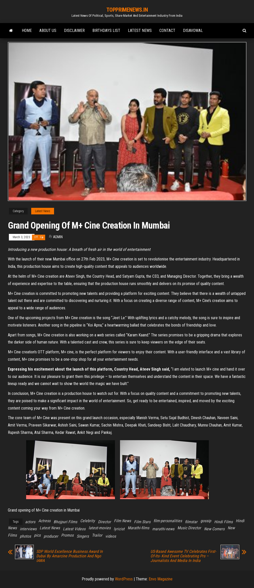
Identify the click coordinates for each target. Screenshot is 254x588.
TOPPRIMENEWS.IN (127, 10)
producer (51, 536)
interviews (28, 528)
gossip (205, 520)
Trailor (97, 535)
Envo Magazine (161, 579)
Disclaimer (74, 30)
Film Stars (142, 521)
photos (25, 536)
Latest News (140, 30)
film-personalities (168, 520)
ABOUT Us (47, 30)
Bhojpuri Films (65, 521)
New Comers (214, 528)
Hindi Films (223, 521)
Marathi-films (138, 527)
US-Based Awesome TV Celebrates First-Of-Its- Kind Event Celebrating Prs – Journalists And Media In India (183, 556)
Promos (67, 535)
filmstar (191, 521)
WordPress (124, 579)
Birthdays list (106, 30)
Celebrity (87, 520)
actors (30, 521)
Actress (44, 520)
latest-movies (100, 527)
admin (58, 237)
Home (27, 30)
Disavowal (193, 30)
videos (110, 536)
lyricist (119, 528)
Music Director (189, 527)
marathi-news (163, 528)
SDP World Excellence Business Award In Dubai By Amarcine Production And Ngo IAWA (69, 556)
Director (104, 521)
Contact (167, 30)
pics (37, 535)
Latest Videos (74, 528)
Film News (122, 520)
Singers (83, 536)
